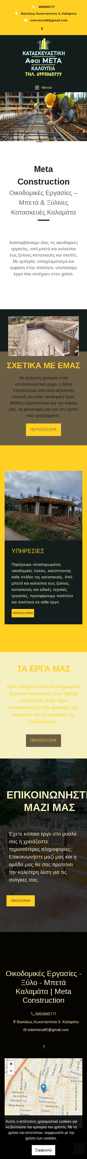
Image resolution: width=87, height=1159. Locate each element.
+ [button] (11, 1064)
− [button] (11, 1071)
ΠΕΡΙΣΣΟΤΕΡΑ (43, 430)
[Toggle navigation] (43, 87)
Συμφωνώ (43, 1150)
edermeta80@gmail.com (49, 20)
